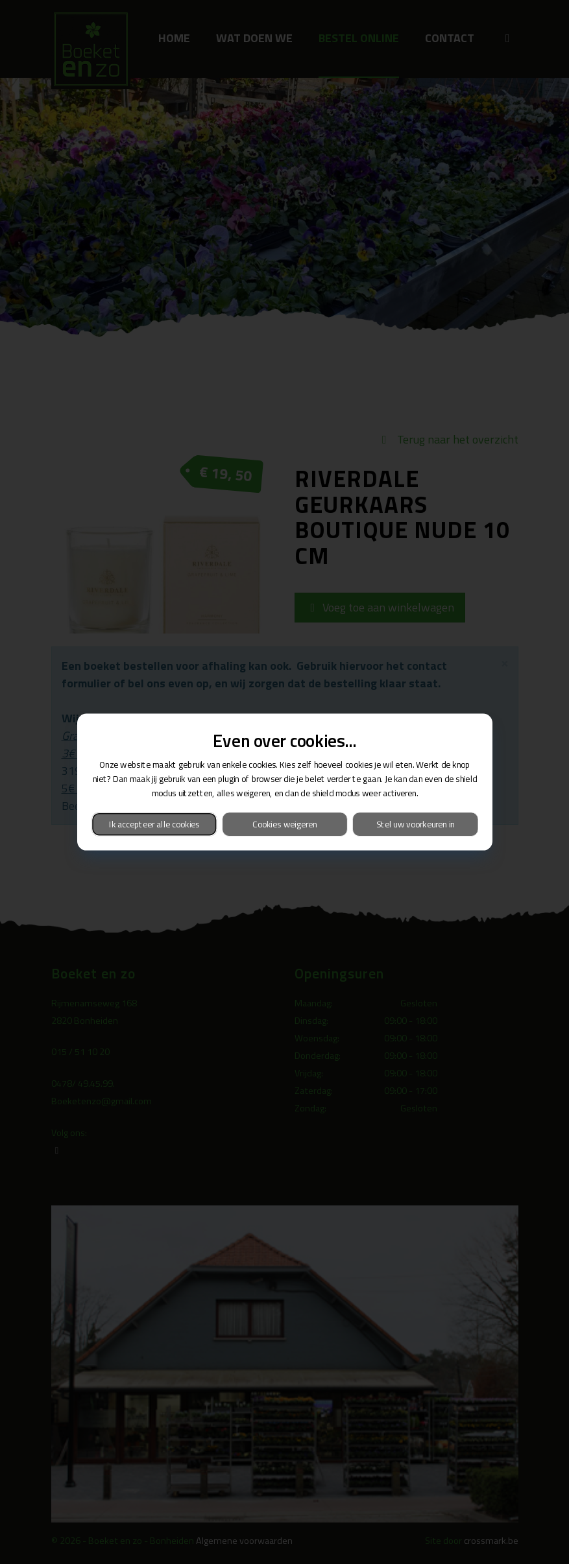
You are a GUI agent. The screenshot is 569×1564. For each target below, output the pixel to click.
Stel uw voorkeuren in (415, 824)
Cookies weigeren (284, 824)
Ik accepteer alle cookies (153, 824)
